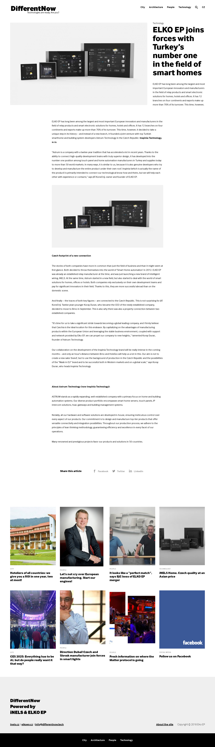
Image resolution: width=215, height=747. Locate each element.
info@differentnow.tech (49, 724)
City (143, 7)
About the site (164, 724)
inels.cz (14, 724)
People (170, 7)
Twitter (118, 471)
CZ (203, 7)
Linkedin (136, 471)
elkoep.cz (27, 724)
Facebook (100, 471)
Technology (185, 7)
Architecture (156, 7)
